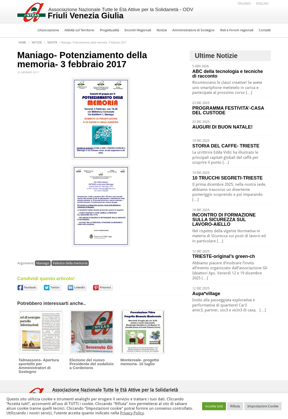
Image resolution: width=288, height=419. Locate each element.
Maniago (42, 263)
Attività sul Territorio (79, 30)
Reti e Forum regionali (236, 30)
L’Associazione (48, 30)
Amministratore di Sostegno (193, 30)
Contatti (265, 30)
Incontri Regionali (137, 30)
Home (22, 42)
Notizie (162, 30)
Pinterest (105, 287)
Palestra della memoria (70, 263)
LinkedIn (79, 287)
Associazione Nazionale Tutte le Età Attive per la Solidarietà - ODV (121, 13)
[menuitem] (244, 3)
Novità (52, 42)
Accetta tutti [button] (214, 406)
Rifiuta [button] (235, 406)
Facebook (30, 287)
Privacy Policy (132, 413)
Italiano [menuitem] (244, 3)
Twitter (55, 287)
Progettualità (109, 30)
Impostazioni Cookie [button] (262, 406)
